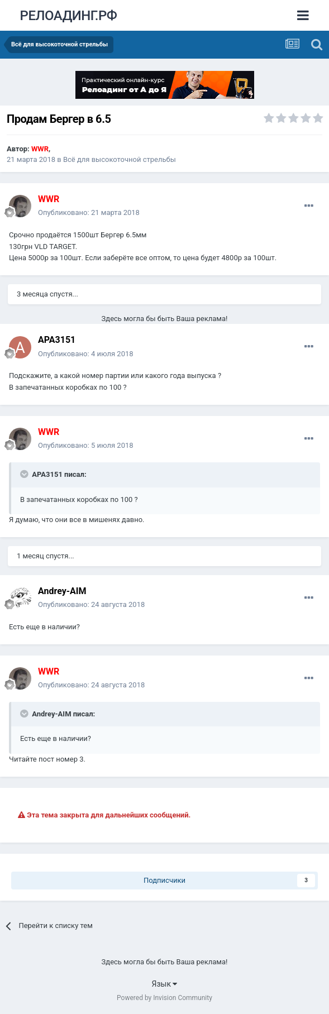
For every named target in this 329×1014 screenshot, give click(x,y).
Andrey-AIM (62, 591)
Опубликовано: (89, 212)
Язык (165, 983)
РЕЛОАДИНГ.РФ (68, 15)
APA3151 (56, 339)
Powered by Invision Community (164, 998)
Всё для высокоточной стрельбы (119, 159)
